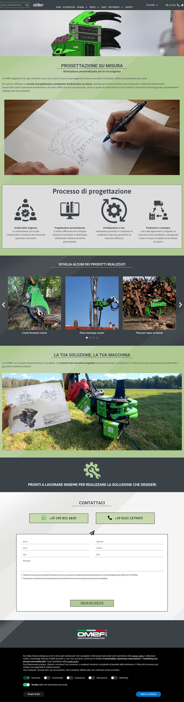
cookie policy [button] (72, 661)
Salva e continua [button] (148, 694)
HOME (58, 7)
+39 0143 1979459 (129, 518)
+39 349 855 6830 (63, 518)
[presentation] (43, 592)
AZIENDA (82, 7)
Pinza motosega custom (92, 332)
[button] (3, 304)
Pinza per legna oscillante (149, 332)
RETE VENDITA (116, 7)
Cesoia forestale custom (34, 332)
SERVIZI (94, 7)
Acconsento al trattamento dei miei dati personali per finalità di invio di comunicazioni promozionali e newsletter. (66, 579)
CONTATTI (129, 7)
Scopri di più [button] (34, 694)
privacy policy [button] (138, 656)
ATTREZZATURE (69, 7)
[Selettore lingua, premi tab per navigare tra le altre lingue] (152, 5)
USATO (104, 7)
